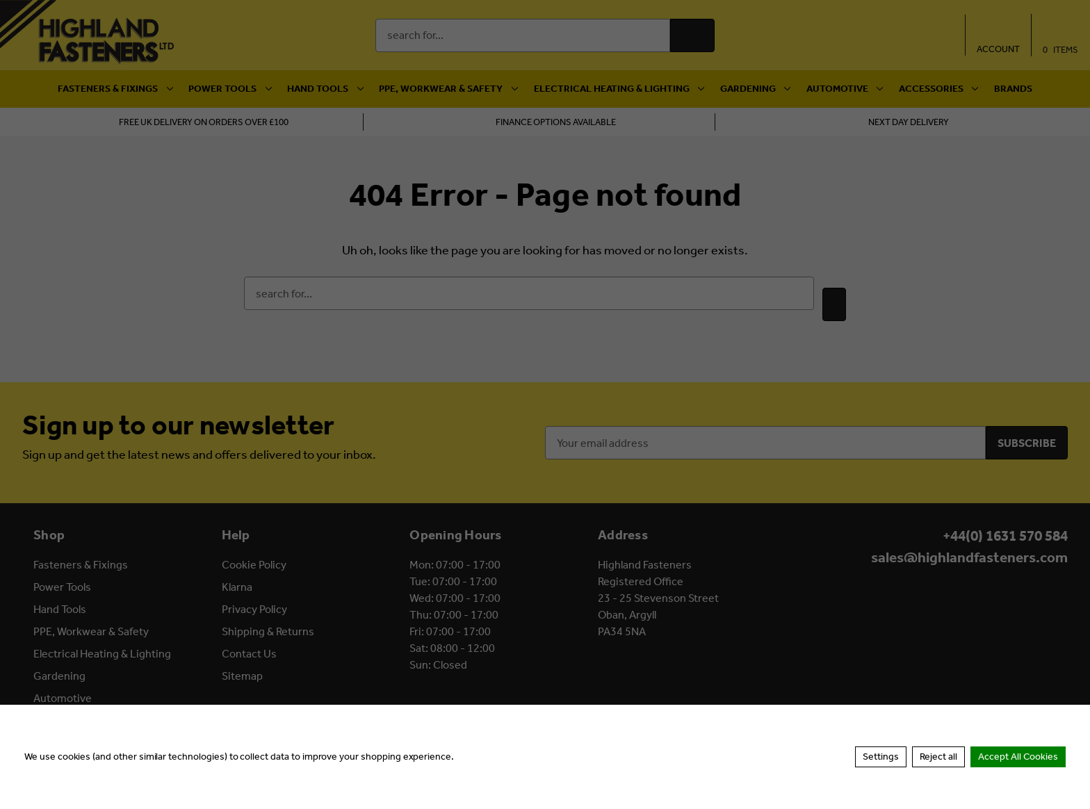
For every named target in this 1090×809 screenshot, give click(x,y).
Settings (881, 756)
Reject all (938, 756)
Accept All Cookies (1018, 756)
